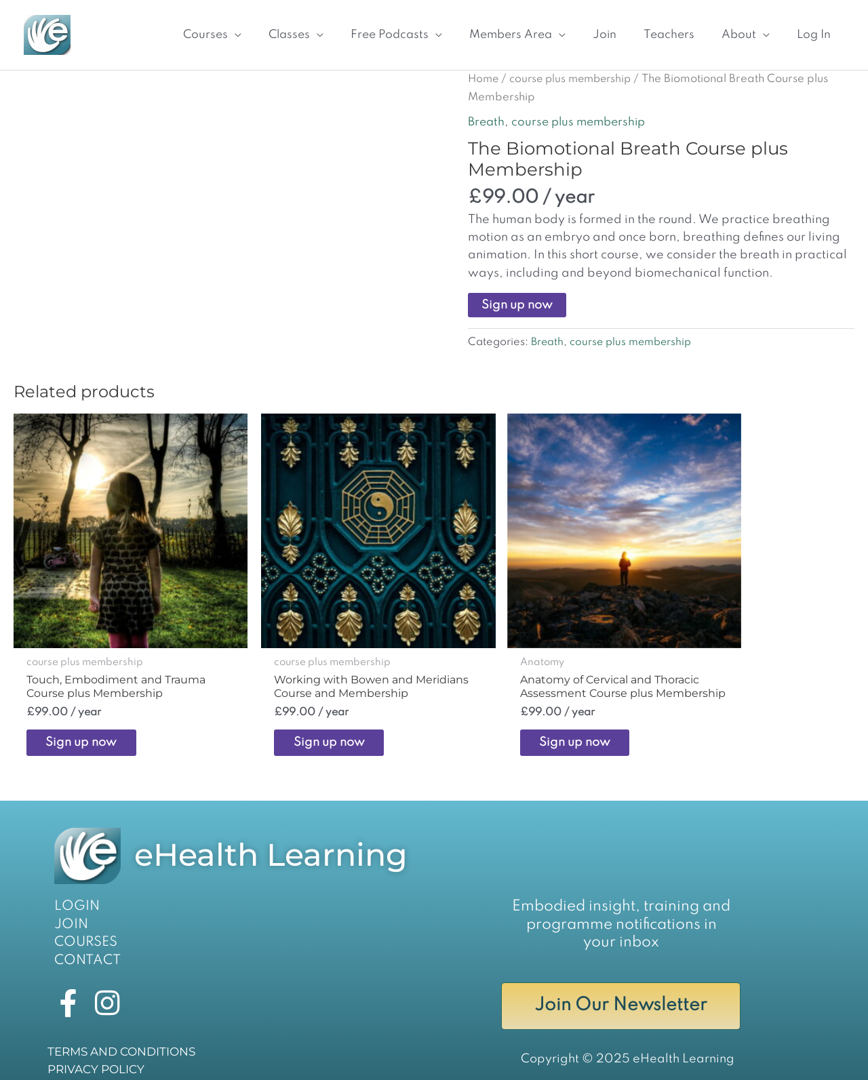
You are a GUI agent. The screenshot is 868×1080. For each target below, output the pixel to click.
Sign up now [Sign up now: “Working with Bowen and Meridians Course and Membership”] (302, 714)
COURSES (83, 916)
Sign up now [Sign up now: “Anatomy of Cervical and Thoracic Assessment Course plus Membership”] (516, 714)
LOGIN (75, 881)
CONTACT (84, 934)
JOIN (69, 898)
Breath (487, 114)
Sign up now (517, 297)
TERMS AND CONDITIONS (117, 1030)
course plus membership (575, 71)
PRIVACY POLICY (92, 1049)
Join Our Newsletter (621, 982)
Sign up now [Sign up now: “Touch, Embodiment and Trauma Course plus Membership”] (89, 714)
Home (484, 71)
